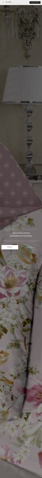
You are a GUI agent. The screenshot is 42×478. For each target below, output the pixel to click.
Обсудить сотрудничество (30, 247)
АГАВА (9, 2)
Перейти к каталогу (10, 247)
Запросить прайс (35, 2)
